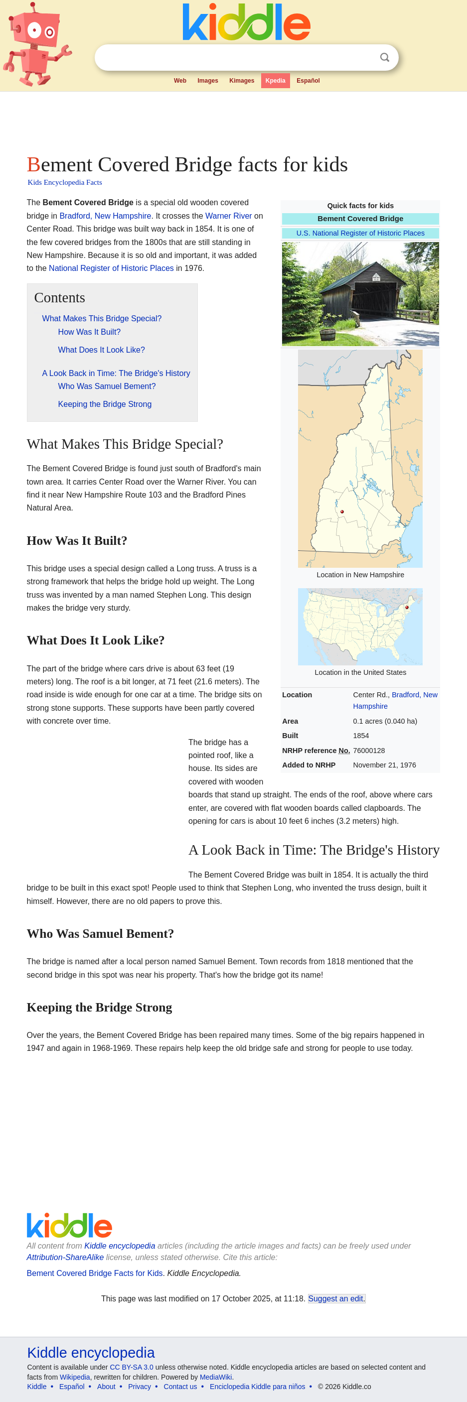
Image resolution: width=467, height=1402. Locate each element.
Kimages (241, 80)
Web (180, 80)
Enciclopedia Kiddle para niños (257, 1387)
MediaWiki (216, 1377)
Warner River (228, 216)
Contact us (180, 1387)
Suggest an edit (336, 1298)
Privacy (139, 1387)
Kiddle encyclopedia (119, 1246)
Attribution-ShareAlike (65, 1257)
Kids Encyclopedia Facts (65, 182)
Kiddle (37, 1387)
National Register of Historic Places (111, 268)
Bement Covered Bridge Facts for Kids (95, 1273)
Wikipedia (75, 1377)
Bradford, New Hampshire (105, 216)
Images (207, 80)
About (106, 1387)
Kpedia (276, 80)
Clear (364, 57)
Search (385, 57)
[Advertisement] (234, 119)
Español (308, 80)
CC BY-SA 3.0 (131, 1367)
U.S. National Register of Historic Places (361, 233)
